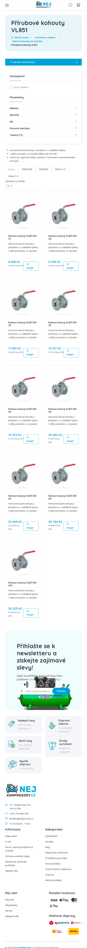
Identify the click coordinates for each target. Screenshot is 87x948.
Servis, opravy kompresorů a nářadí (19, 849)
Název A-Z (60, 169)
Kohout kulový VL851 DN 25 (22, 324)
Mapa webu (11, 836)
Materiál (43, 114)
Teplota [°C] (43, 134)
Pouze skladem (21, 87)
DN (43, 121)
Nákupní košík (12, 916)
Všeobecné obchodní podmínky (15, 863)
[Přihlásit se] (34, 691)
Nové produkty (53, 863)
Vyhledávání (51, 836)
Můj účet (9, 899)
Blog (47, 847)
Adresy (8, 910)
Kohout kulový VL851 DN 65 (22, 497)
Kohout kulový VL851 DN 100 (22, 584)
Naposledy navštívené (56, 852)
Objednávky (11, 905)
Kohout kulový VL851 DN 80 (62, 497)
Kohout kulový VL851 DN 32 (62, 324)
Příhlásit (61, 691)
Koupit (30, 266)
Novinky (49, 841)
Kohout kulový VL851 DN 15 (22, 237)
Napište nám (11, 870)
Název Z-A (13, 176)
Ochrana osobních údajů (17, 856)
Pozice (11, 169)
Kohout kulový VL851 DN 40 (22, 410)
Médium (43, 108)
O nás (8, 841)
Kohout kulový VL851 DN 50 (62, 410)
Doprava (49, 874)
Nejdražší (43, 169)
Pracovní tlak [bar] (43, 128)
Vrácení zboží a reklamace (58, 869)
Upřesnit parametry (43, 62)
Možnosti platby (53, 880)
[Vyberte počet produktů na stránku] (9, 186)
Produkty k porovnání (56, 858)
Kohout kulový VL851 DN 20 (62, 237)
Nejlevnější (27, 169)
